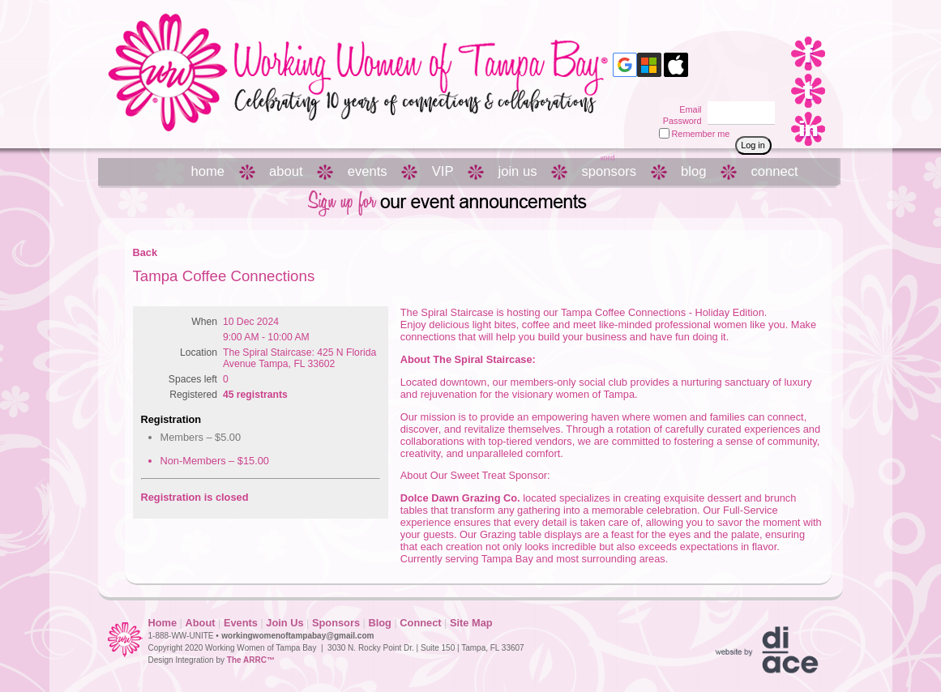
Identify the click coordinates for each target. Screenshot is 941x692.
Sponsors (336, 623)
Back (145, 252)
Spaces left (193, 379)
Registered (193, 394)
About (201, 623)
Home (163, 623)
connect (774, 171)
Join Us (284, 623)
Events (241, 623)
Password (679, 121)
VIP (443, 171)
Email (687, 109)
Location (198, 352)
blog (693, 171)
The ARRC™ (251, 660)
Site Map (471, 623)
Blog (379, 623)
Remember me (701, 134)
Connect (420, 623)
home (208, 171)
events (367, 171)
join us (517, 171)
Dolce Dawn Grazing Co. (460, 498)
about (286, 171)
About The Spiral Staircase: (468, 359)
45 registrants (255, 394)
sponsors (609, 171)
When (204, 321)
